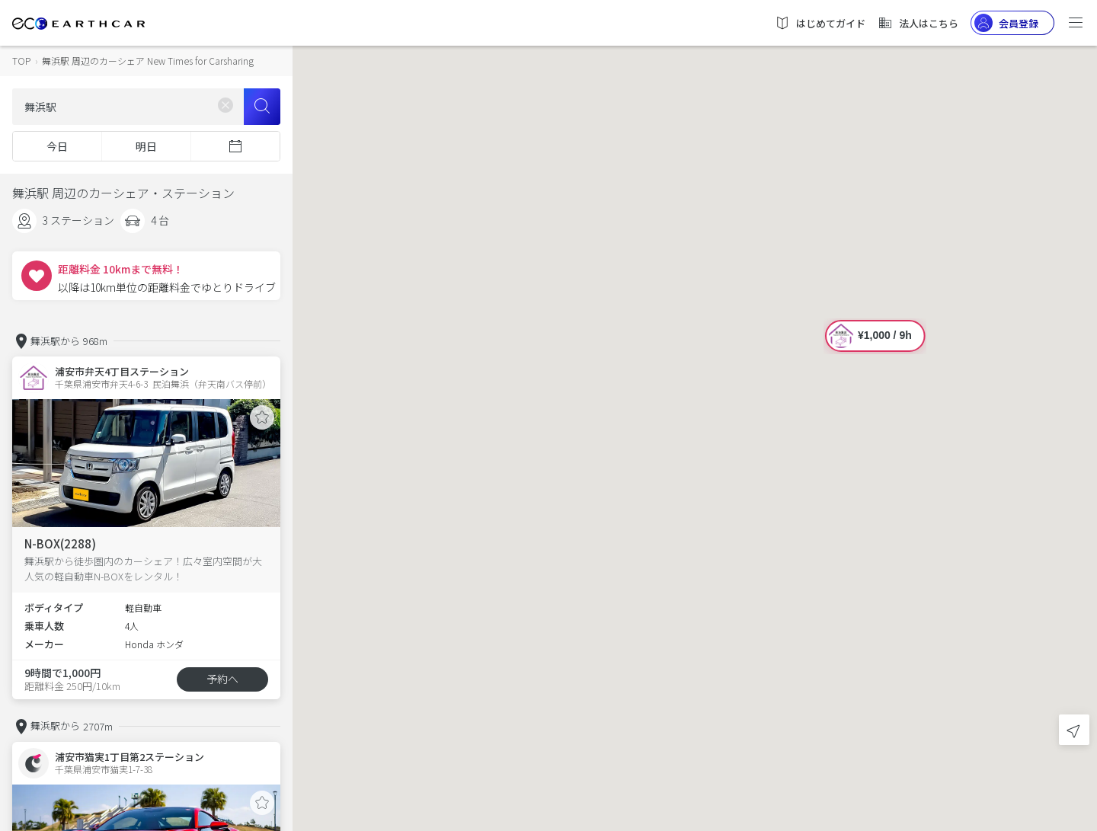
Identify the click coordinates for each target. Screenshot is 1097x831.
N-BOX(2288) (60, 543)
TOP (21, 60)
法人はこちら (918, 22)
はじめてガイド (820, 22)
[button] (695, 402)
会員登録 (1006, 23)
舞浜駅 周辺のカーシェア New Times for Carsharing (148, 60)
